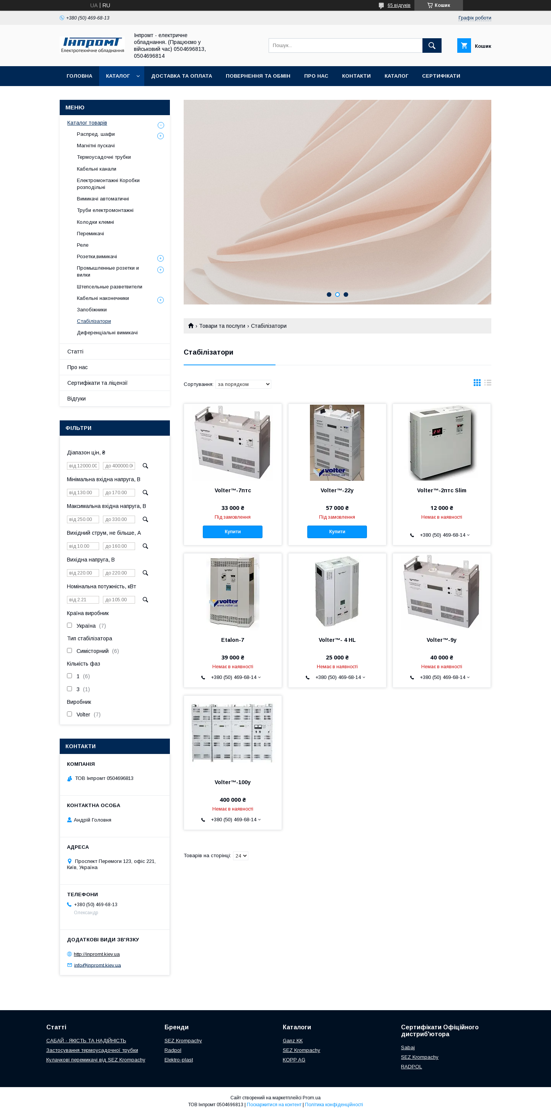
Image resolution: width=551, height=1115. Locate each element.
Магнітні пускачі (96, 145)
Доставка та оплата (181, 76)
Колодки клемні (95, 222)
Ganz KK (293, 1040)
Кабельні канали (96, 169)
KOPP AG (294, 1060)
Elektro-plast (179, 1060)
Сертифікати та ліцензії (97, 383)
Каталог (118, 76)
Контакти (356, 76)
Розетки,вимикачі (97, 256)
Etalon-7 (232, 640)
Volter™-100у (233, 782)
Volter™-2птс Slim (441, 490)
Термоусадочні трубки (104, 157)
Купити (233, 531)
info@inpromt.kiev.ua (97, 965)
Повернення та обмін (258, 76)
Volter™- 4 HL (337, 640)
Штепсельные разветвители (109, 287)
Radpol (173, 1050)
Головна (79, 76)
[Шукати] (432, 45)
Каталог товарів (87, 123)
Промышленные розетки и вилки (108, 271)
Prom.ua (312, 1097)
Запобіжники (92, 310)
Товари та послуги (222, 326)
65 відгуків (399, 5)
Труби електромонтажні (105, 210)
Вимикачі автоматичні (103, 199)
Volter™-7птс (233, 490)
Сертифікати (441, 76)
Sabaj (408, 1047)
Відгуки (76, 399)
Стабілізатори (94, 321)
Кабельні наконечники (103, 298)
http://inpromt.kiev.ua (97, 954)
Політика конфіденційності (334, 1104)
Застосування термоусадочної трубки (92, 1050)
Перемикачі (90, 233)
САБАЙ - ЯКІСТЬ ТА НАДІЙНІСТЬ (86, 1040)
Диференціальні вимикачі (107, 332)
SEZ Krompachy (183, 1040)
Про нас (316, 76)
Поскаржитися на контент (274, 1104)
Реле (82, 245)
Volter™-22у (337, 490)
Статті (75, 351)
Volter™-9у (441, 640)
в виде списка (487, 384)
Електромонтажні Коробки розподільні (108, 183)
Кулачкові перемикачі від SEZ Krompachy (95, 1060)
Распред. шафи (96, 134)
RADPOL (411, 1066)
